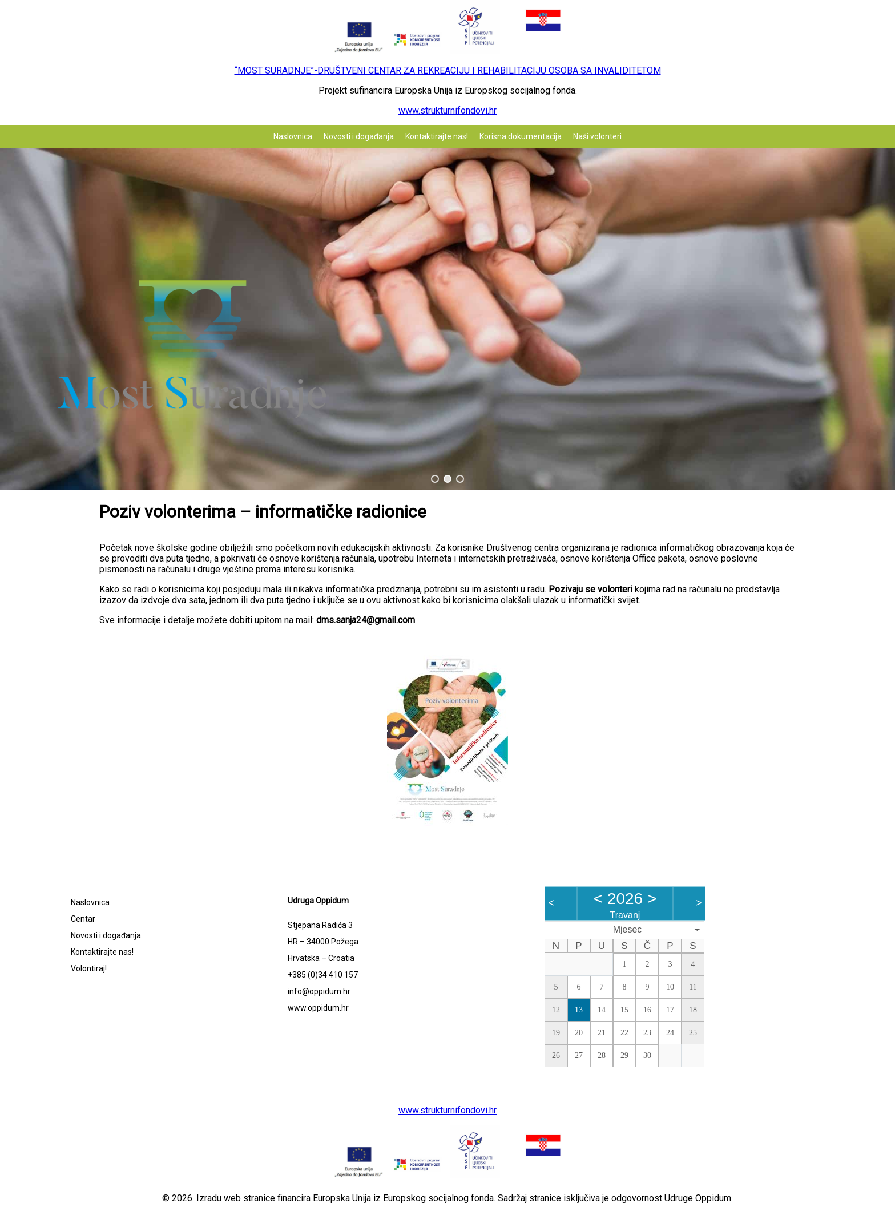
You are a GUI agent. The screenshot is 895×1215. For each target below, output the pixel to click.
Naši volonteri (597, 136)
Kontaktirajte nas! (436, 136)
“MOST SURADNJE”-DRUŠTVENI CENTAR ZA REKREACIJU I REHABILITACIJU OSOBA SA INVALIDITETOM (448, 70)
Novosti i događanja (359, 136)
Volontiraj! (89, 968)
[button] (435, 479)
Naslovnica (292, 136)
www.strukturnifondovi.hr (447, 110)
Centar (83, 918)
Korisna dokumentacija (520, 136)
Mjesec (627, 929)
